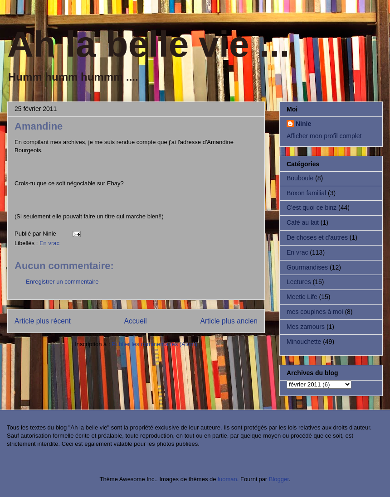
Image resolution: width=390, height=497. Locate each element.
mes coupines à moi (315, 311)
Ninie (303, 123)
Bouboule (300, 178)
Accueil (135, 321)
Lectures (299, 281)
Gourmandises (307, 267)
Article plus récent (43, 321)
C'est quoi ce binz (311, 207)
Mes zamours (306, 326)
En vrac (49, 243)
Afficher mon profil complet (324, 136)
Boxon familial (306, 193)
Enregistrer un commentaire (62, 281)
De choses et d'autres (317, 237)
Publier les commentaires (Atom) (154, 344)
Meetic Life (302, 296)
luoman (227, 479)
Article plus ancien (229, 321)
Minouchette (304, 341)
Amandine (39, 126)
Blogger (279, 479)
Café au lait (303, 222)
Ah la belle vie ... (148, 44)
